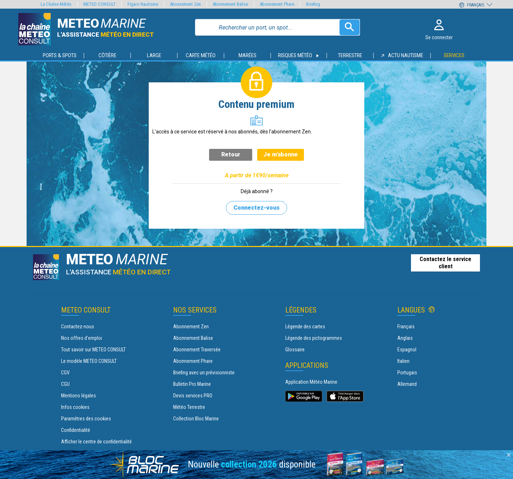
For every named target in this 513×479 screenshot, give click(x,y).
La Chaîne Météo (56, 4)
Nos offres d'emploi (81, 338)
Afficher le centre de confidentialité (96, 441)
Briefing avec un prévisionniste (204, 372)
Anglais (405, 338)
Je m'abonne (280, 154)
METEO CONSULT (99, 4)
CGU (65, 384)
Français (406, 326)
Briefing (313, 4)
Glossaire (295, 349)
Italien (403, 361)
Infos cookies (75, 407)
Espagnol (406, 349)
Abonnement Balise (193, 338)
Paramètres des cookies (86, 418)
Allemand (407, 384)
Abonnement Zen (191, 326)
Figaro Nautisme (143, 4)
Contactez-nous (77, 326)
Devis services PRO (192, 395)
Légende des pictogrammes (313, 338)
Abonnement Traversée (197, 349)
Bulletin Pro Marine (192, 384)
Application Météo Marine (311, 382)
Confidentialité (75, 430)
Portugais (407, 372)
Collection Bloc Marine (196, 418)
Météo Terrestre (189, 407)
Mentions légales (78, 395)
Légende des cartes (305, 326)
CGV (65, 372)
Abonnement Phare (193, 361)
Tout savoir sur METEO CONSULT (93, 349)
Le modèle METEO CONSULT (89, 361)
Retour (230, 154)
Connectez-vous (256, 207)
